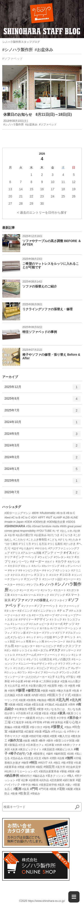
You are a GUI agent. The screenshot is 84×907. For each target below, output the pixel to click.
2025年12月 (42, 388)
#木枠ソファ (70, 744)
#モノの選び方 (62, 659)
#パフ (53, 628)
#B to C (70, 513)
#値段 (52, 690)
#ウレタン (60, 557)
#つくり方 (25, 543)
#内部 (35, 695)
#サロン (21, 584)
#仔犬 (24, 685)
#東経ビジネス (64, 749)
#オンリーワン (20, 561)
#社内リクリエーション (18, 771)
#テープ (50, 615)
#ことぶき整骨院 (36, 539)
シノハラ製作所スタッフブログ (21, 41)
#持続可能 (35, 736)
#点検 (61, 758)
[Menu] (74, 896)
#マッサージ (68, 650)
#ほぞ (15, 548)
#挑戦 (45, 736)
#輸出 (34, 784)
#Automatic (48, 513)
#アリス (15, 552)
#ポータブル (40, 650)
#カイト (50, 561)
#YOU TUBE (44, 530)
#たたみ (73, 539)
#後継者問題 (16, 731)
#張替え (57, 727)
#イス (68, 552)
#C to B (15, 517)
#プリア (60, 632)
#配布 (17, 789)
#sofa (55, 526)
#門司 (34, 789)
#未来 (14, 749)
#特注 (33, 762)
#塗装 (32, 709)
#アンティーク (52, 552)
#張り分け (36, 727)
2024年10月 (42, 423)
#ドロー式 (56, 624)
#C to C (25, 517)
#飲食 (14, 793)
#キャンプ (48, 570)
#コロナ (54, 575)
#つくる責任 (55, 543)
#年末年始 (57, 722)
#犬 (51, 762)
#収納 (27, 704)
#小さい (41, 717)
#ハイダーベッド (29, 628)
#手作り (72, 731)
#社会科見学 (73, 767)
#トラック (56, 619)
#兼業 (27, 695)
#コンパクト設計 (53, 579)
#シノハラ (47, 584)
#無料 (69, 758)
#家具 (62, 713)
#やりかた (41, 548)
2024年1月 (42, 470)
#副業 (22, 700)
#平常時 (37, 722)
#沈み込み (17, 758)
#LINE (74, 517)
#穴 (36, 771)
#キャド (13, 570)
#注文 (37, 758)
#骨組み (35, 793)
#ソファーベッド (69, 606)
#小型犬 (51, 717)
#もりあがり (26, 548)
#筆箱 (63, 771)
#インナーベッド (25, 557)
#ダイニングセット (44, 610)
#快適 (38, 731)
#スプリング (57, 595)
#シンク (14, 590)
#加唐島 (31, 700)
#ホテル (71, 641)
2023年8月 (42, 482)
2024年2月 (42, 459)
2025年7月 (42, 412)
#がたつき (53, 535)
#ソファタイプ (58, 600)
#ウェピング (45, 557)
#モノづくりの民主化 (39, 659)
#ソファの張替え (37, 600)
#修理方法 (33, 690)
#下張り (71, 677)
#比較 (70, 753)
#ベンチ (58, 637)
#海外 (45, 758)
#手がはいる (58, 731)
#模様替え (39, 753)
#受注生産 (38, 704)
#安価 (37, 713)
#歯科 (49, 753)
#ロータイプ (35, 672)
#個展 (44, 690)
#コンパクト (33, 579)
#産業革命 (10, 767)
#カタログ (14, 566)
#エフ (70, 557)
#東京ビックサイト (29, 749)
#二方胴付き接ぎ (49, 681)
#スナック (43, 595)
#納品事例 (11, 775)
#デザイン (41, 619)
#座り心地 (71, 722)
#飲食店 (24, 793)
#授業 (53, 736)
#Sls (28, 526)
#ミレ (75, 654)
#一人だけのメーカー (34, 677)
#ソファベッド (12, 58)
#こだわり (19, 539)
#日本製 (49, 744)
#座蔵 (16, 727)
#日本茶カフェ (35, 744)
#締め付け (26, 775)
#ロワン (22, 672)
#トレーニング (19, 624)
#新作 (49, 740)
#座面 (25, 727)
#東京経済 (48, 749)
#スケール (17, 595)
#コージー (70, 579)
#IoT (49, 517)
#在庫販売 (21, 709)
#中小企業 (17, 681)
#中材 (27, 681)
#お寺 (11, 535)
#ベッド (31, 637)
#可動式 (49, 704)
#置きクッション (56, 775)
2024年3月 (42, 447)
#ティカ (26, 615)
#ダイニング (25, 610)
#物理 (25, 762)
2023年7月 (42, 494)
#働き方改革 (63, 690)
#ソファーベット (46, 606)
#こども (52, 539)
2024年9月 (42, 435)
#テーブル (38, 615)
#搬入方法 (64, 736)
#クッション (63, 570)
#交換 (63, 681)
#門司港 (44, 789)
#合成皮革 (61, 704)
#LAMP (57, 517)
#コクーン (27, 575)
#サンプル (32, 584)
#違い (68, 784)
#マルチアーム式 (26, 654)
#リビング (43, 668)
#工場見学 (18, 722)
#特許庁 (43, 762)
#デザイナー (26, 619)
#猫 (63, 762)
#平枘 (46, 722)
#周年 (71, 704)
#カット (26, 566)
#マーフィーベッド (48, 654)
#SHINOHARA (14, 526)
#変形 (40, 709)
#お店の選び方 (24, 535)
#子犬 (29, 713)
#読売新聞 (56, 780)
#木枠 (58, 744)
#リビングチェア (60, 668)
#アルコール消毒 (31, 552)
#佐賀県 (52, 685)
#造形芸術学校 (48, 784)
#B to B (60, 513)
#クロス (15, 575)
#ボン (7, 650)
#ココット (41, 575)
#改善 (26, 740)
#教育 (34, 740)
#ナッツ (69, 624)
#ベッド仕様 (44, 637)
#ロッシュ (10, 672)
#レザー (76, 668)
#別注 (42, 695)
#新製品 (13, 744)
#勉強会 (42, 700)
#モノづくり (18, 659)
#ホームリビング (46, 646)
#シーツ (35, 590)
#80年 (35, 513)
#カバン (36, 566)
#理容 (69, 762)
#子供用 (21, 713)
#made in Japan (14, 521)
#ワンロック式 (68, 672)
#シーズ (24, 590)
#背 (18, 780)
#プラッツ (48, 632)
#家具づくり (73, 713)
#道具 (61, 784)
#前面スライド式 (59, 695)
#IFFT (41, 517)
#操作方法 (15, 740)
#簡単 (71, 771)
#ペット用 (38, 641)
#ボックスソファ (69, 646)
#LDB (66, 517)
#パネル (45, 628)
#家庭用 (30, 717)
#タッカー (10, 610)
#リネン (31, 668)
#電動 (61, 789)
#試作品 (44, 780)
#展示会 (73, 717)
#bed (7, 517)
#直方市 (60, 767)
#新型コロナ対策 (64, 740)
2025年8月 (42, 400)
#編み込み (39, 775)
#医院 (19, 704)
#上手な (60, 677)
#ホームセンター (25, 646)
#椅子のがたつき (20, 753)
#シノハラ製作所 (17, 49)
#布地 (28, 722)
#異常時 (30, 767)
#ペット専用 (23, 641)
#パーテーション (68, 628)
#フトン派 (19, 632)
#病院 (39, 767)
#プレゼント (18, 637)
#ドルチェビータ (39, 624)
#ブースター (33, 632)
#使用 (71, 685)
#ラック (53, 663)
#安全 (45, 713)
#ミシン (66, 654)
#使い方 (62, 685)
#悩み (47, 731)
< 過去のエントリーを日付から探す (42, 212)
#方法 (21, 744)
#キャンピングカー (29, 570)
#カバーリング (51, 566)
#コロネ (65, 575)
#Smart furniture (42, 526)
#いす (55, 530)
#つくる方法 (39, 543)
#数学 (42, 740)
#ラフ (61, 663)
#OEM (28, 521)
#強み (68, 727)
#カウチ (61, 561)
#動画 (51, 700)
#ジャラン (47, 590)
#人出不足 (14, 685)
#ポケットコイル (22, 650)
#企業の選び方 (38, 685)
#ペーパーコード (55, 641)
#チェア (63, 610)
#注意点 (28, 758)
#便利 (11, 690)
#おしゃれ (66, 530)
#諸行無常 (69, 780)
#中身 (35, 681)
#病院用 (49, 767)
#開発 (52, 789)
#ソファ (18, 600)
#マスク (54, 650)
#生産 (77, 762)
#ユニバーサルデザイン (33, 663)
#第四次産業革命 (49, 771)
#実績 (53, 713)
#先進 (75, 690)
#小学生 (62, 717)
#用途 (21, 767)
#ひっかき (70, 543)
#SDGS (70, 521)
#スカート (60, 590)
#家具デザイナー (14, 717)
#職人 (70, 775)
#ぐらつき (66, 535)
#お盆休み (44, 49)
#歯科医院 (60, 753)
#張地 (46, 727)
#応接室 (29, 731)
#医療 (12, 704)
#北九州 (62, 700)
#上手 (51, 677)
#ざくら (63, 539)
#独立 (57, 762)
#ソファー (28, 606)
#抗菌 (25, 736)
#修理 (20, 690)
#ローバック (51, 672)
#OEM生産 (39, 521)
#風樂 (69, 789)
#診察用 (34, 780)
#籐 (77, 771)
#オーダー (37, 561)
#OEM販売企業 (56, 521)
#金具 (25, 789)
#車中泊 (26, 784)
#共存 (19, 695)
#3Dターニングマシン (17, 513)
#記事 (24, 780)
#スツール (30, 595)
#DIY (34, 517)
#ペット (70, 637)
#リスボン (19, 668)
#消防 (53, 758)
